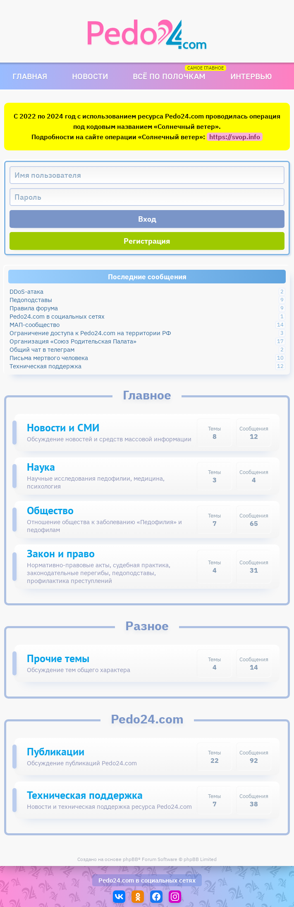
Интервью (251, 76)
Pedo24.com (116, 880)
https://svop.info (234, 137)
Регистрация (147, 241)
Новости (90, 76)
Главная (29, 76)
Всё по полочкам (169, 76)
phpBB (130, 859)
